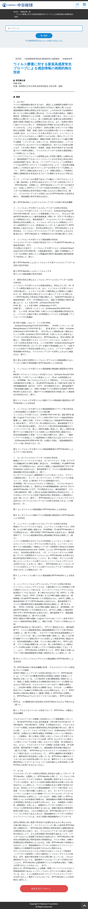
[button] (84, 5)
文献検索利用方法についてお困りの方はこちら (44, 41)
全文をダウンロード (41, 888)
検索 (44, 35)
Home (15, 12)
